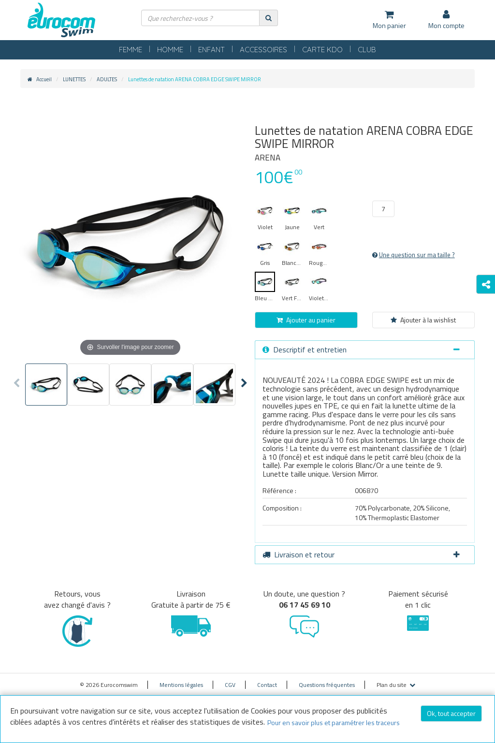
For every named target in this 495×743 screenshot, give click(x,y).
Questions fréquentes (327, 685)
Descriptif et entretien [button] (361, 349)
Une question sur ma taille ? (413, 255)
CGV (230, 685)
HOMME (170, 49)
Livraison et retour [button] (361, 554)
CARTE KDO (322, 49)
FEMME (130, 49)
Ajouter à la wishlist (423, 320)
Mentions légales (181, 685)
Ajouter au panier (306, 320)
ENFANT (211, 49)
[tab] (365, 350)
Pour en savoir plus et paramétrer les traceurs (333, 722)
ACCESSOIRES (263, 49)
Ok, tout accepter (451, 713)
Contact (267, 685)
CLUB (367, 49)
